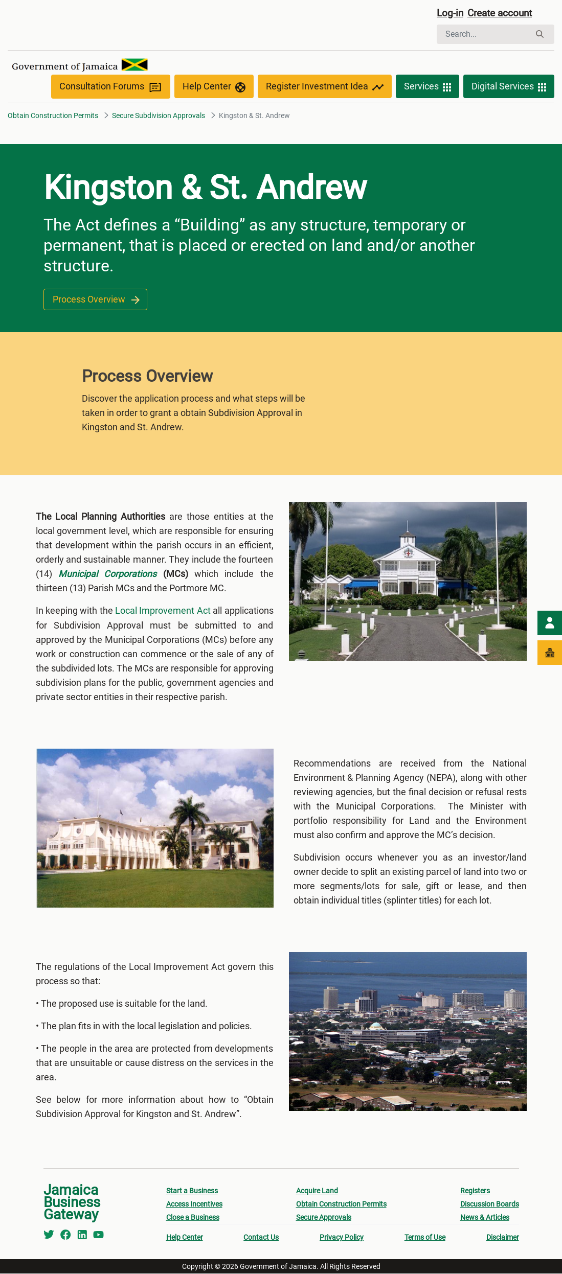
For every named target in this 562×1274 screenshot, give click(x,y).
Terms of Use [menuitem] (424, 1238)
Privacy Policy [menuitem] (342, 1238)
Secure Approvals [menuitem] (323, 1218)
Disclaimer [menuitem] (502, 1238)
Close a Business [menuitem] (192, 1218)
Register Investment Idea (325, 88)
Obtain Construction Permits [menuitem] (341, 1204)
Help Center (214, 88)
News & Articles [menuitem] (484, 1218)
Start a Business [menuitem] (192, 1191)
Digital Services (508, 88)
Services (427, 88)
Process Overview (95, 300)
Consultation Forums (110, 87)
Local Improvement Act (163, 611)
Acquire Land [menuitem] (317, 1191)
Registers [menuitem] (475, 1191)
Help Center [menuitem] (184, 1238)
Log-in (451, 14)
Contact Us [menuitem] (261, 1238)
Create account (503, 14)
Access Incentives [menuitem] (194, 1204)
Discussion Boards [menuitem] (489, 1204)
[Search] (483, 34)
